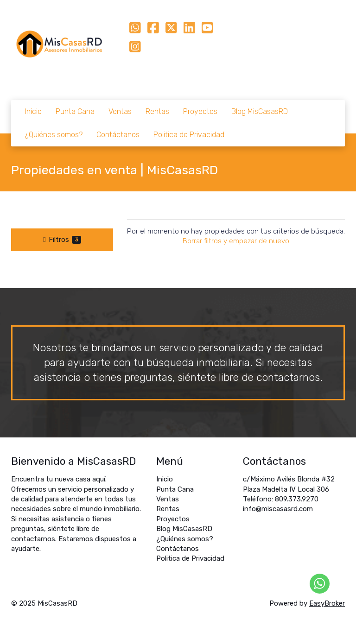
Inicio (33, 111)
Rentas (157, 111)
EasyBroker (327, 603)
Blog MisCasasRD (259, 111)
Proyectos (200, 111)
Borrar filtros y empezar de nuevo (236, 241)
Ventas (120, 111)
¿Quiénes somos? (54, 134)
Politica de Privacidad (188, 134)
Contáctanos (118, 134)
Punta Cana (75, 111)
